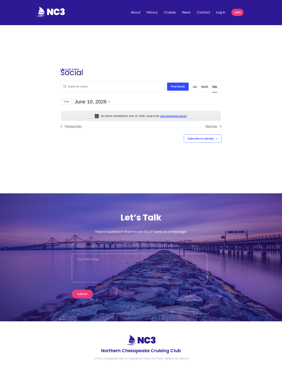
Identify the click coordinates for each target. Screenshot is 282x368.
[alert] (141, 116)
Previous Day (71, 126)
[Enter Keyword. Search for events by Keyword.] (114, 86)
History (152, 12)
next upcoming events (173, 116)
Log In (220, 12)
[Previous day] (62, 69)
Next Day (213, 126)
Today (66, 101)
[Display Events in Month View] (204, 86)
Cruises (170, 12)
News (186, 12)
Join (237, 12)
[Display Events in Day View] (214, 86)
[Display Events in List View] (195, 86)
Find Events (178, 86)
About (135, 12)
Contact (203, 12)
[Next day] (69, 69)
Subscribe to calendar (201, 138)
